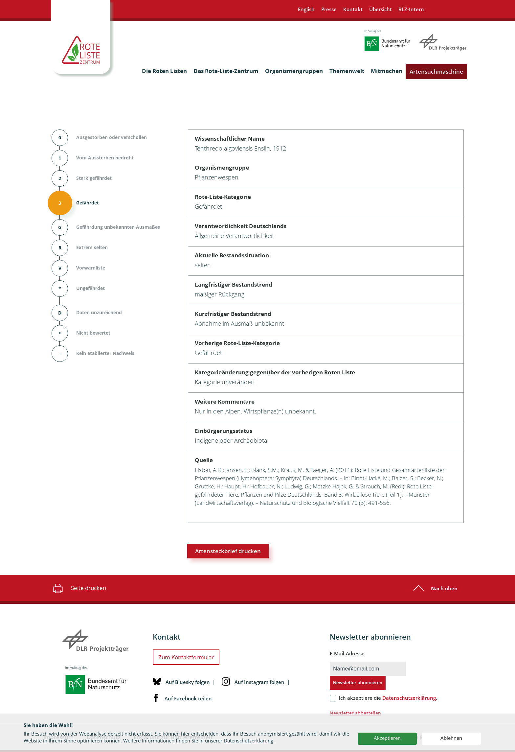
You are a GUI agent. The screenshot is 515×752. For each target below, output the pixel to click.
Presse (329, 9)
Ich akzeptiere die (388, 697)
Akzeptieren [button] (387, 738)
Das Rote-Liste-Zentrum (225, 71)
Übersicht (380, 9)
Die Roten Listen (164, 71)
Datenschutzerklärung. (409, 697)
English (306, 9)
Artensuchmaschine (436, 71)
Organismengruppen (294, 71)
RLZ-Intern (411, 9)
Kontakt (353, 9)
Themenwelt (346, 71)
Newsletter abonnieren (357, 682)
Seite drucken (78, 588)
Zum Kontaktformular (186, 657)
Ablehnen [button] (451, 738)
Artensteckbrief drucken (228, 551)
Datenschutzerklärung (248, 740)
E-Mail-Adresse (347, 653)
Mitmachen (386, 71)
